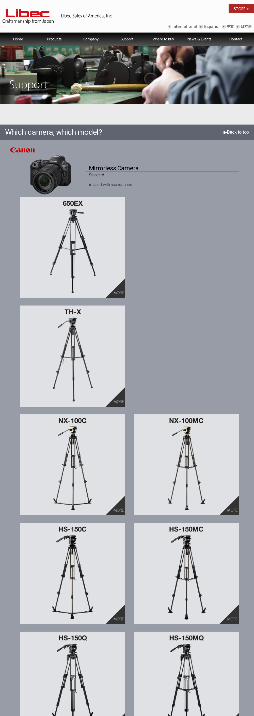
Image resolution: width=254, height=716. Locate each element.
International (184, 26)
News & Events (199, 39)
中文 (230, 26)
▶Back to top (236, 132)
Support (127, 39)
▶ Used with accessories (110, 184)
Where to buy (163, 39)
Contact (235, 39)
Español (211, 26)
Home (18, 39)
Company (90, 39)
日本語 (245, 26)
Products (54, 39)
